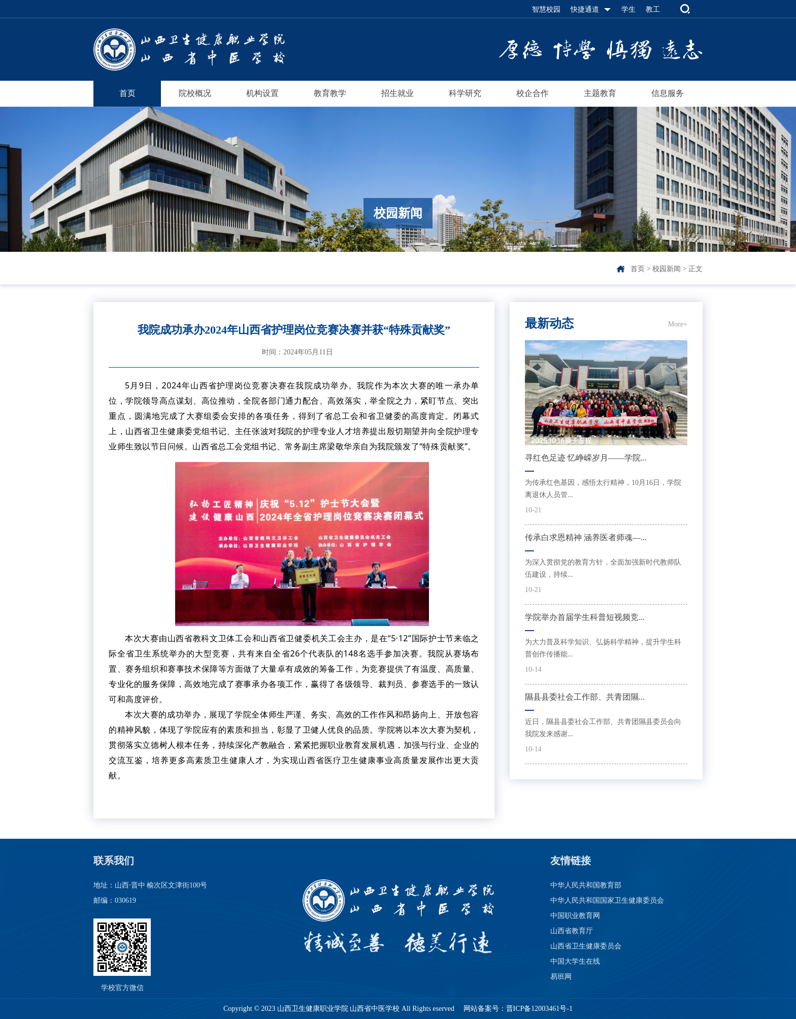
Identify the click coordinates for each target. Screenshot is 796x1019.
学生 (628, 9)
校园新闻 (666, 269)
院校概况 (195, 93)
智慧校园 (546, 9)
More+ (677, 324)
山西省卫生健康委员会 (585, 946)
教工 (653, 9)
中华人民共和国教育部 (585, 885)
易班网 (561, 976)
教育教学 (330, 93)
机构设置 (262, 93)
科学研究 (465, 93)
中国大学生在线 (575, 961)
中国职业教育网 (575, 915)
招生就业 (397, 93)
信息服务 (667, 93)
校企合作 (532, 93)
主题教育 (600, 93)
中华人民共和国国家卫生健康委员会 (607, 900)
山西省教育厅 (571, 931)
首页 (127, 93)
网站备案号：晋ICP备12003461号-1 (517, 1008)
